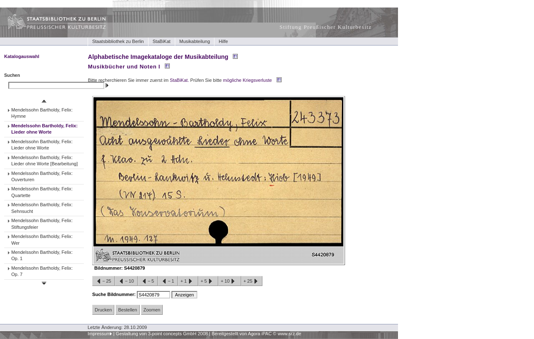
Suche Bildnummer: (114, 294)
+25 (252, 281)
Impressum (99, 333)
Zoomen (152, 309)
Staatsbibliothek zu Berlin (118, 41)
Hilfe (223, 41)
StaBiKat (162, 41)
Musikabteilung (194, 41)
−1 (167, 281)
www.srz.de (289, 333)
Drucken (103, 309)
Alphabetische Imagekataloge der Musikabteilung (158, 56)
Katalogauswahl (21, 56)
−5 (147, 281)
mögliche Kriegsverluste (247, 80)
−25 (103, 281)
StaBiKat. (179, 80)
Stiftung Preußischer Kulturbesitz (326, 27)
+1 (187, 281)
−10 (126, 281)
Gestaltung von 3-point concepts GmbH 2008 (162, 333)
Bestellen (127, 309)
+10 (229, 281)
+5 (208, 281)
